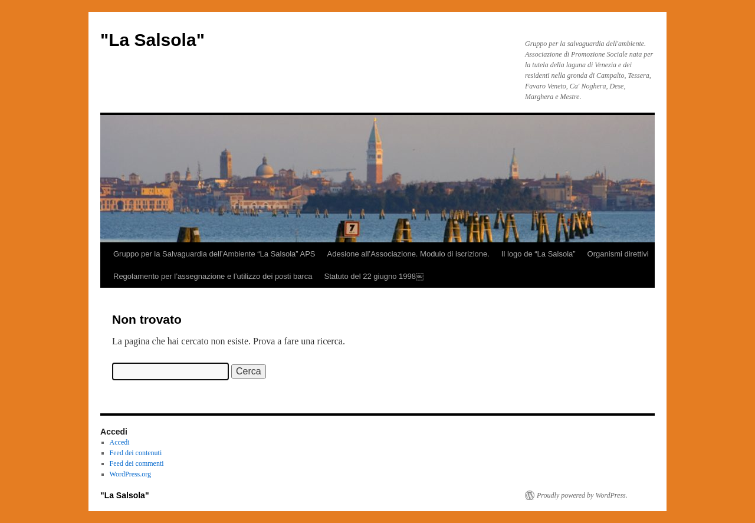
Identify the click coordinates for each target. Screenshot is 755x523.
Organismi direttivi (618, 253)
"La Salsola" (152, 40)
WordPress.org (130, 474)
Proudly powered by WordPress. (582, 495)
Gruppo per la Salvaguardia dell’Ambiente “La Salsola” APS (214, 253)
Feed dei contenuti (136, 453)
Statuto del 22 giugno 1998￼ (373, 276)
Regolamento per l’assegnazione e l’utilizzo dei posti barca (212, 276)
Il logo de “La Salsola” (538, 253)
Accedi (120, 442)
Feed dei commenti (137, 463)
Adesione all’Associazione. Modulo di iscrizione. (408, 253)
